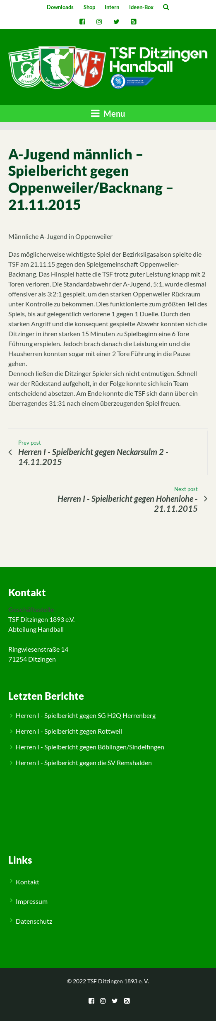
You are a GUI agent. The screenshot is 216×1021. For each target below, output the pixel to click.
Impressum (32, 901)
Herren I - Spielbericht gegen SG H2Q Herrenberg (86, 715)
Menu (108, 113)
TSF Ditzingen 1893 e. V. (118, 981)
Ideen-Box (141, 7)
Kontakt (27, 882)
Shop (89, 7)
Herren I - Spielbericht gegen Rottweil (69, 731)
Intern (112, 7)
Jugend (26, 559)
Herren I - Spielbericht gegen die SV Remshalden (84, 762)
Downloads (60, 7)
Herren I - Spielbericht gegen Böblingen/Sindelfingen (90, 747)
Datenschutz (34, 921)
